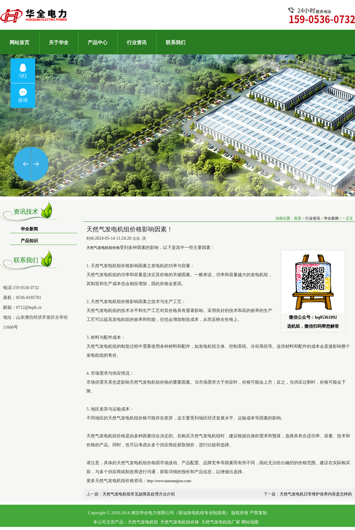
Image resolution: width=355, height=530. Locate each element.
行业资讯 (312, 218)
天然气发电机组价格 (179, 522)
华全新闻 (29, 229)
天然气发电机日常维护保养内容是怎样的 (316, 494)
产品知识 (29, 240)
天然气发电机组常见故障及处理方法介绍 (138, 494)
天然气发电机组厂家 (220, 522)
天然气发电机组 (143, 522)
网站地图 (250, 522)
